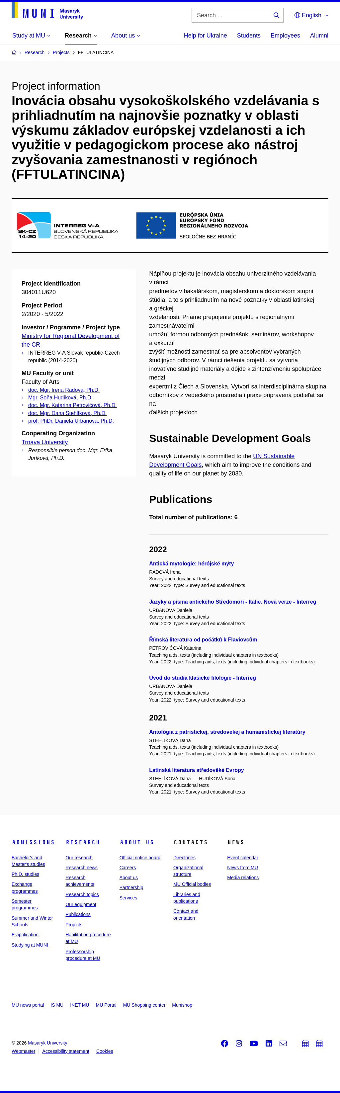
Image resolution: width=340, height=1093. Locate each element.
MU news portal (28, 1005)
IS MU (56, 1005)
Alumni (319, 35)
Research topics (82, 894)
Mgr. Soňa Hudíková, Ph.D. (60, 397)
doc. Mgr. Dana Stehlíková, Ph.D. (67, 413)
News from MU (242, 867)
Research (82, 842)
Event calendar (242, 857)
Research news (81, 867)
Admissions (33, 842)
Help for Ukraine (205, 35)
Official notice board (140, 857)
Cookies (104, 1051)
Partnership (131, 887)
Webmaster (23, 1051)
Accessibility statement (65, 1051)
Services (128, 897)
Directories (184, 857)
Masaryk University (47, 1043)
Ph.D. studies (25, 874)
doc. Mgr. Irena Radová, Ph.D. (64, 390)
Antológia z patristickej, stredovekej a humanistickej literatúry (227, 732)
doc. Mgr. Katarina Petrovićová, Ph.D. (72, 405)
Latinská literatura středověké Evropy (196, 770)
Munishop (182, 1005)
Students (249, 35)
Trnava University (45, 442)
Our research (79, 857)
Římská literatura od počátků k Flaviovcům (203, 639)
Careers (128, 867)
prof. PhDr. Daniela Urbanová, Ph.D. (71, 421)
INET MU (79, 1005)
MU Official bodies (192, 884)
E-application (25, 934)
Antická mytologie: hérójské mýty (191, 563)
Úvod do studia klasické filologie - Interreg (202, 678)
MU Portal (106, 1005)
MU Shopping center (144, 1005)
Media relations (243, 877)
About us (137, 842)
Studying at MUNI (30, 945)
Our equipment (80, 904)
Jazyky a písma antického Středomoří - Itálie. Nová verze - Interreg (232, 602)
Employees (285, 35)
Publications (78, 914)
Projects (73, 924)
